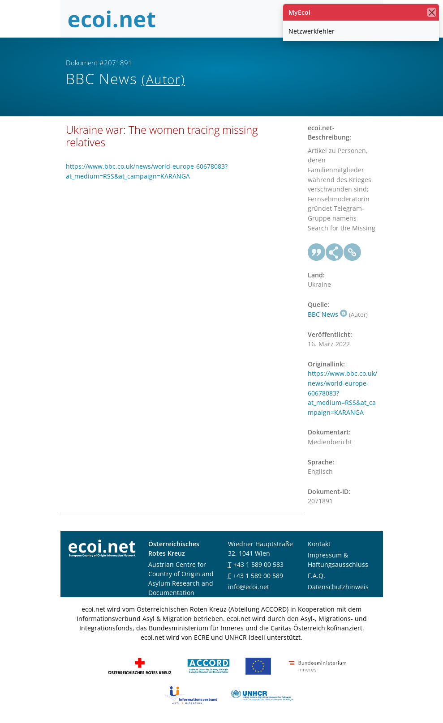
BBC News (327, 314)
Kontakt (319, 544)
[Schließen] (431, 12)
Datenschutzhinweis (338, 587)
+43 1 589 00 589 (258, 575)
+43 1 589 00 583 (258, 564)
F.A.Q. (316, 575)
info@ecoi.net (248, 587)
